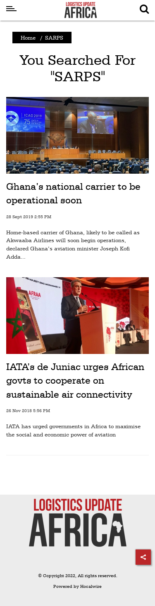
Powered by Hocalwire (77, 586)
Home (28, 37)
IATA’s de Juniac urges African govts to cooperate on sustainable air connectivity (75, 380)
